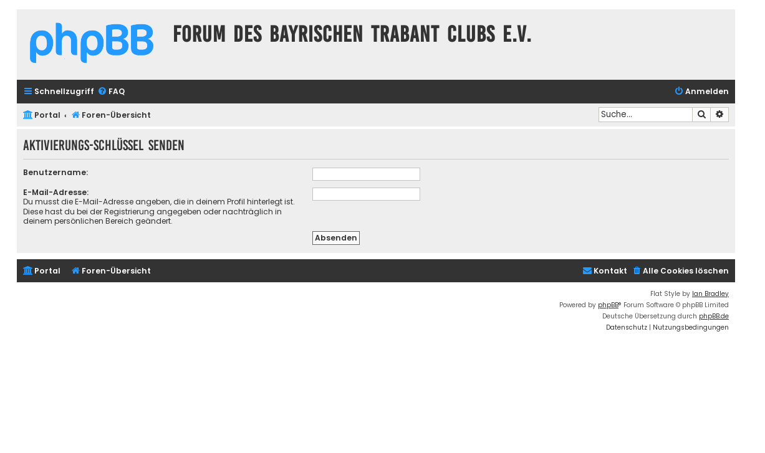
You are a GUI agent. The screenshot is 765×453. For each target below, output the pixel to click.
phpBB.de (714, 316)
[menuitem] (111, 91)
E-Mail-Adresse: (56, 192)
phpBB (608, 305)
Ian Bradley (710, 293)
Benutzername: (55, 172)
